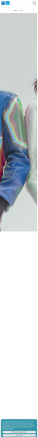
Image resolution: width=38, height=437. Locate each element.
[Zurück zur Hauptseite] (5, 3)
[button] (34, 3)
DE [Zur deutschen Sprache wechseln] (22, 10)
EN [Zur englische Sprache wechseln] (20, 10)
